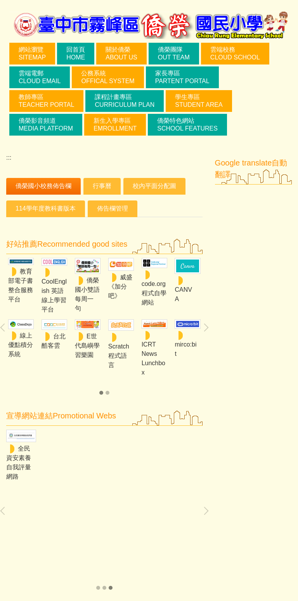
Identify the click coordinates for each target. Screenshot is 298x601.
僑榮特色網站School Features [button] (187, 124)
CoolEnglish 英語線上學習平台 (54, 295)
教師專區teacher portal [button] (46, 101)
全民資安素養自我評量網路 (18, 462)
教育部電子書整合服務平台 (20, 285)
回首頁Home (75, 53)
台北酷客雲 (54, 341)
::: (8, 157)
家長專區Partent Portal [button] (182, 77)
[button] (204, 327)
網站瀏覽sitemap (32, 53)
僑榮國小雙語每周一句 (87, 294)
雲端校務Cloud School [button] (235, 53)
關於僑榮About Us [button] (121, 53)
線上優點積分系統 (20, 344)
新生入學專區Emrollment (115, 124)
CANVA (183, 294)
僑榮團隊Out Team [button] (174, 53)
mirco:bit (185, 349)
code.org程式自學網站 (154, 293)
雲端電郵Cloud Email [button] (40, 77)
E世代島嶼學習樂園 (87, 345)
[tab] (43, 186)
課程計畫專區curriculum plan (124, 101)
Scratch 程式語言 (118, 355)
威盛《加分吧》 (120, 286)
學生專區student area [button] (198, 101)
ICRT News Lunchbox (153, 358)
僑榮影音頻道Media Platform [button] (46, 124)
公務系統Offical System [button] (107, 77)
